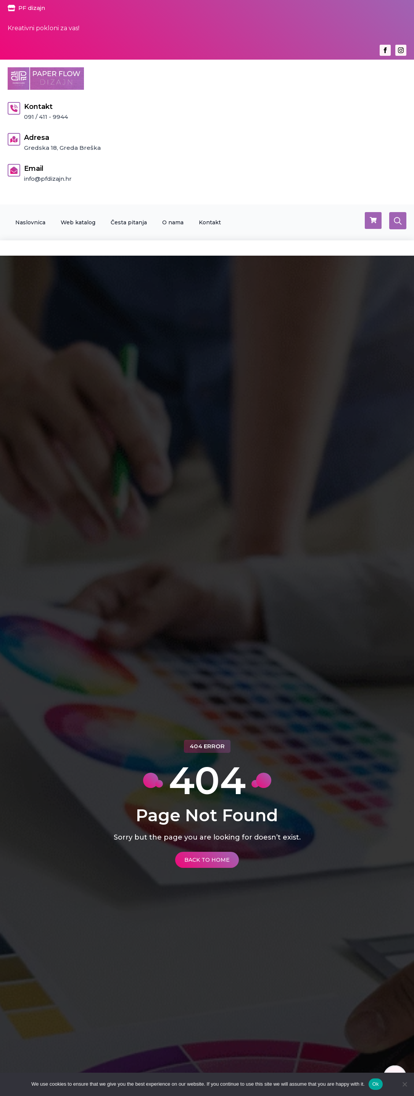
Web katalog (78, 222)
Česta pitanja (129, 222)
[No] (404, 1084)
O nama (173, 222)
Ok (375, 1084)
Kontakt (210, 222)
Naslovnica (30, 222)
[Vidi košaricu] (373, 220)
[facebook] (385, 50)
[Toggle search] (397, 220)
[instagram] (400, 50)
